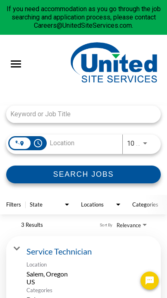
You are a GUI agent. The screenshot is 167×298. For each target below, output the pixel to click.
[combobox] (79, 114)
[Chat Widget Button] (150, 281)
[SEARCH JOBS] (83, 174)
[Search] (83, 174)
